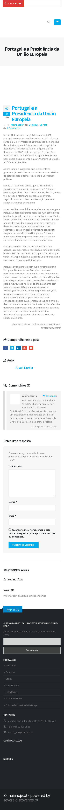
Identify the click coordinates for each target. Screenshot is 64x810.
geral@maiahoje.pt (24, 732)
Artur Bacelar (17, 124)
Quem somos (12, 685)
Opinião (43, 124)
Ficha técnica (12, 692)
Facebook (5, 348)
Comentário (15, 466)
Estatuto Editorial (14, 698)
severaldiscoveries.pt (20, 800)
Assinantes (11, 665)
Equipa (9, 678)
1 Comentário (13, 128)
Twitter (12, 348)
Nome (13, 501)
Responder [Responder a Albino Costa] (50, 395)
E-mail (31, 348)
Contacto (10, 672)
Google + (24, 348)
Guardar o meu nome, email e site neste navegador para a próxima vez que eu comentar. (32, 533)
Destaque (33, 124)
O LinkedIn (18, 348)
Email (12, 515)
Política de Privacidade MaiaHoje (21, 705)
